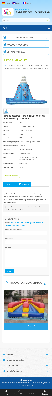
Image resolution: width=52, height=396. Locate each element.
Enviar (9, 271)
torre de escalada (17, 209)
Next (4, 312)
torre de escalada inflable (24, 207)
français (27, 3)
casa (5, 65)
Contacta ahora (11, 176)
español (6, 3)
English (16, 3)
